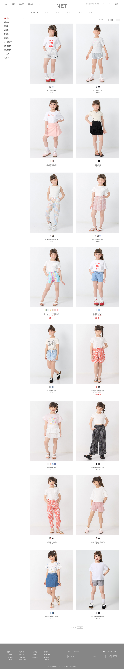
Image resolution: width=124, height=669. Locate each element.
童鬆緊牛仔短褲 (97, 314)
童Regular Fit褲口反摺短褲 (51, 314)
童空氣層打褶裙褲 (51, 165)
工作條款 (46, 659)
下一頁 (80, 627)
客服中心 (34, 657)
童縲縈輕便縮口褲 (51, 542)
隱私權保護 (47, 655)
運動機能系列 (7, 46)
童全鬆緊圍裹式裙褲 (97, 239)
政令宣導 (46, 657)
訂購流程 (21, 655)
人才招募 (9, 659)
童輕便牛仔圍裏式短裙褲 (52, 616)
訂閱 (94, 656)
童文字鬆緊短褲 (51, 90)
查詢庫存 (21, 4)
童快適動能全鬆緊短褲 (97, 616)
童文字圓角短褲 (97, 90)
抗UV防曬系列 (8, 42)
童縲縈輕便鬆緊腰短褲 (97, 391)
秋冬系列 (6, 30)
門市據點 (30, 4)
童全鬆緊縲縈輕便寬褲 (97, 467)
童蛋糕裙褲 (98, 165)
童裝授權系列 (7, 50)
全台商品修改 (22, 659)
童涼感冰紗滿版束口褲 (51, 239)
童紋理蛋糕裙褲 (51, 467)
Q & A (39, 4)
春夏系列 (6, 26)
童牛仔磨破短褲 (51, 391)
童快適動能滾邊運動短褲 (98, 542)
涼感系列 (6, 38)
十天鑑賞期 (22, 657)
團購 (13, 4)
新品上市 (6, 22)
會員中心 (34, 655)
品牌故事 (9, 655)
